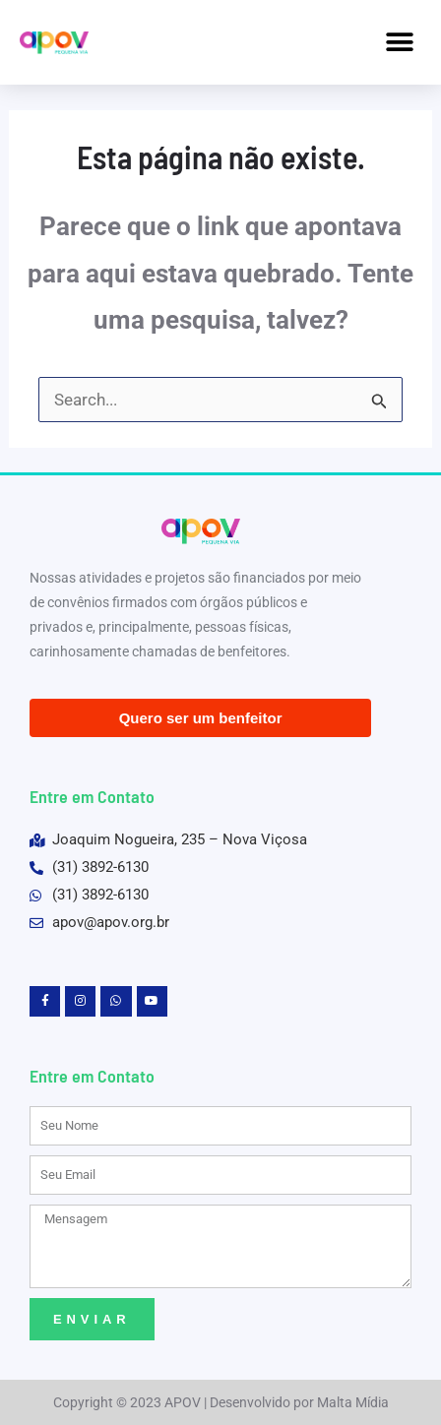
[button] (399, 42)
